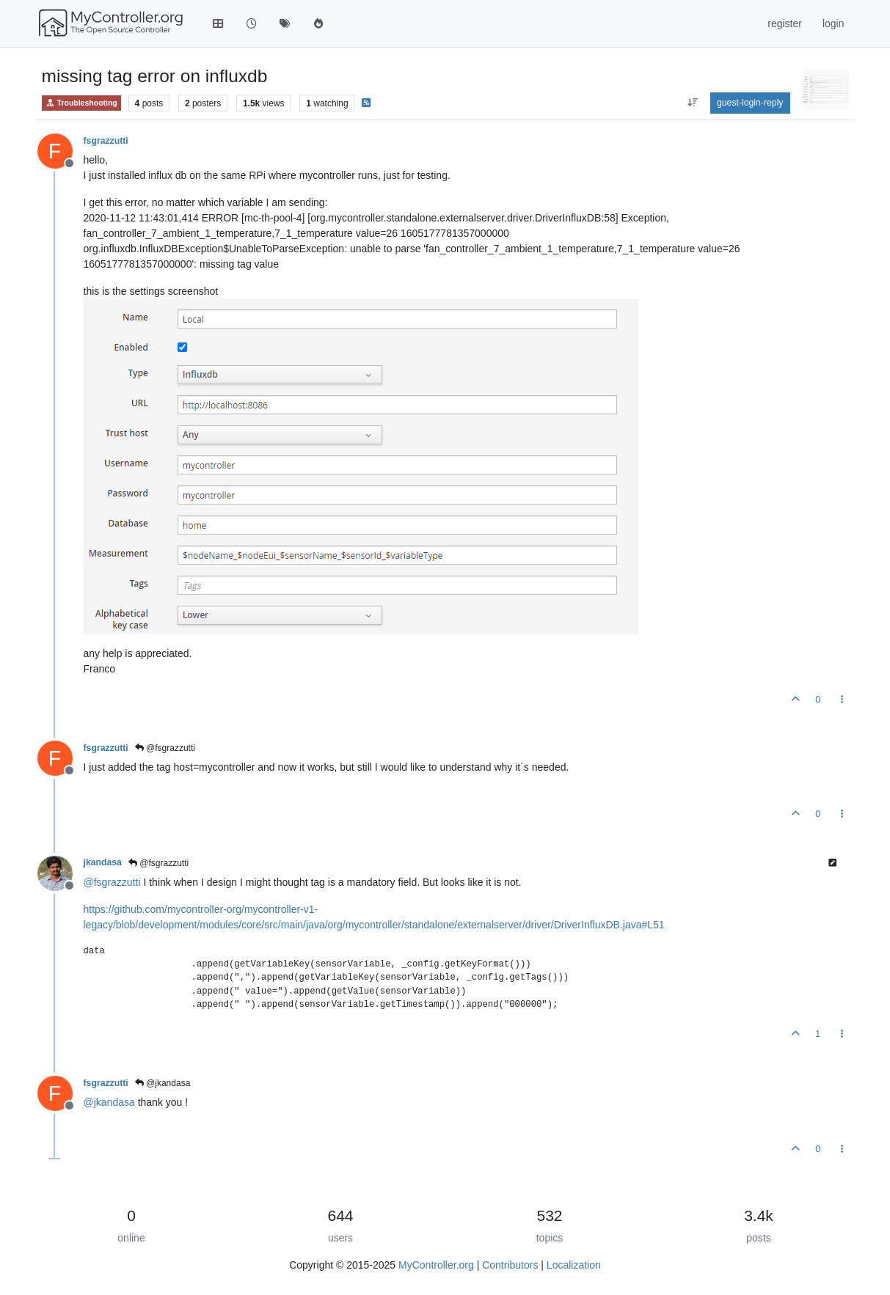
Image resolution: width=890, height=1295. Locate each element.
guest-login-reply (750, 103)
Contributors (510, 1265)
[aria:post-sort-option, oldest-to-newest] (692, 102)
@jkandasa (163, 1083)
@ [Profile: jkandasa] (109, 1102)
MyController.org (436, 1265)
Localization (574, 1265)
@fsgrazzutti (165, 748)
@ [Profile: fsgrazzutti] (112, 882)
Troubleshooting (81, 103)
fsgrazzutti (106, 141)
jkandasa (103, 862)
